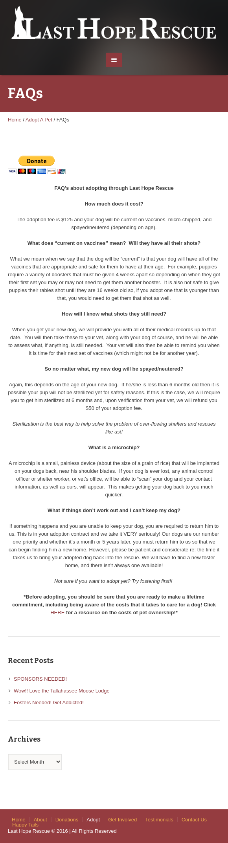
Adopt (93, 819)
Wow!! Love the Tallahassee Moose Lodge (62, 691)
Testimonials (159, 819)
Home (15, 120)
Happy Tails (25, 824)
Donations (67, 819)
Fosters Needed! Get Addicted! (49, 702)
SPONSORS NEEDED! (40, 679)
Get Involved (122, 819)
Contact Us (194, 819)
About (40, 819)
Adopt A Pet (39, 120)
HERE (57, 612)
